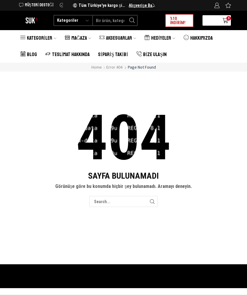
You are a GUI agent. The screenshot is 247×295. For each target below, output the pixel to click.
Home (96, 67)
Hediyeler (160, 38)
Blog (28, 54)
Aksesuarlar (117, 38)
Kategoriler (38, 38)
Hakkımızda (198, 38)
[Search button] (132, 20)
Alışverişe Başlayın (142, 5)
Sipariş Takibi (113, 54)
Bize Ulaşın (151, 54)
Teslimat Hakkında (67, 54)
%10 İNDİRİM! (177, 20)
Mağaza (78, 38)
